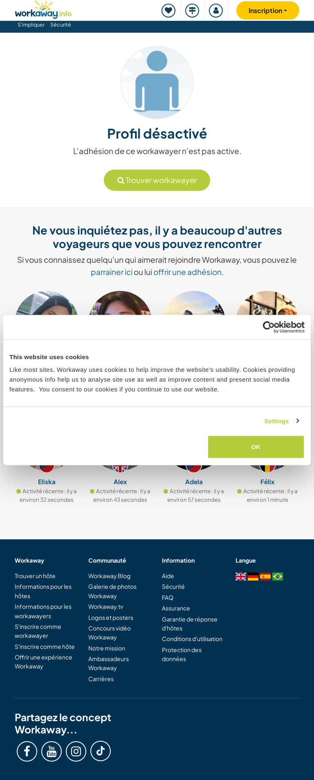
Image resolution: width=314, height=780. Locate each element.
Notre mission (106, 648)
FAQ (167, 597)
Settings (277, 420)
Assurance (176, 608)
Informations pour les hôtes (43, 591)
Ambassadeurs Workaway (108, 663)
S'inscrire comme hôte (45, 646)
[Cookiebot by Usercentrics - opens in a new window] (269, 327)
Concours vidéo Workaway (109, 632)
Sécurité (60, 24)
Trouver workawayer (157, 180)
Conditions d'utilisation (192, 638)
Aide (168, 575)
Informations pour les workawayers (43, 611)
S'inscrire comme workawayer (38, 631)
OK (256, 446)
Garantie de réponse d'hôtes (190, 623)
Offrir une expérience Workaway (43, 661)
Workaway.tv (105, 606)
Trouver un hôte (35, 575)
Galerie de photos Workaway (112, 591)
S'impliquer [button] (31, 24)
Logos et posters (110, 617)
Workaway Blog (109, 575)
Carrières (101, 678)
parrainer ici (111, 272)
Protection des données (182, 654)
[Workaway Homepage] (43, 8)
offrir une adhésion (187, 272)
